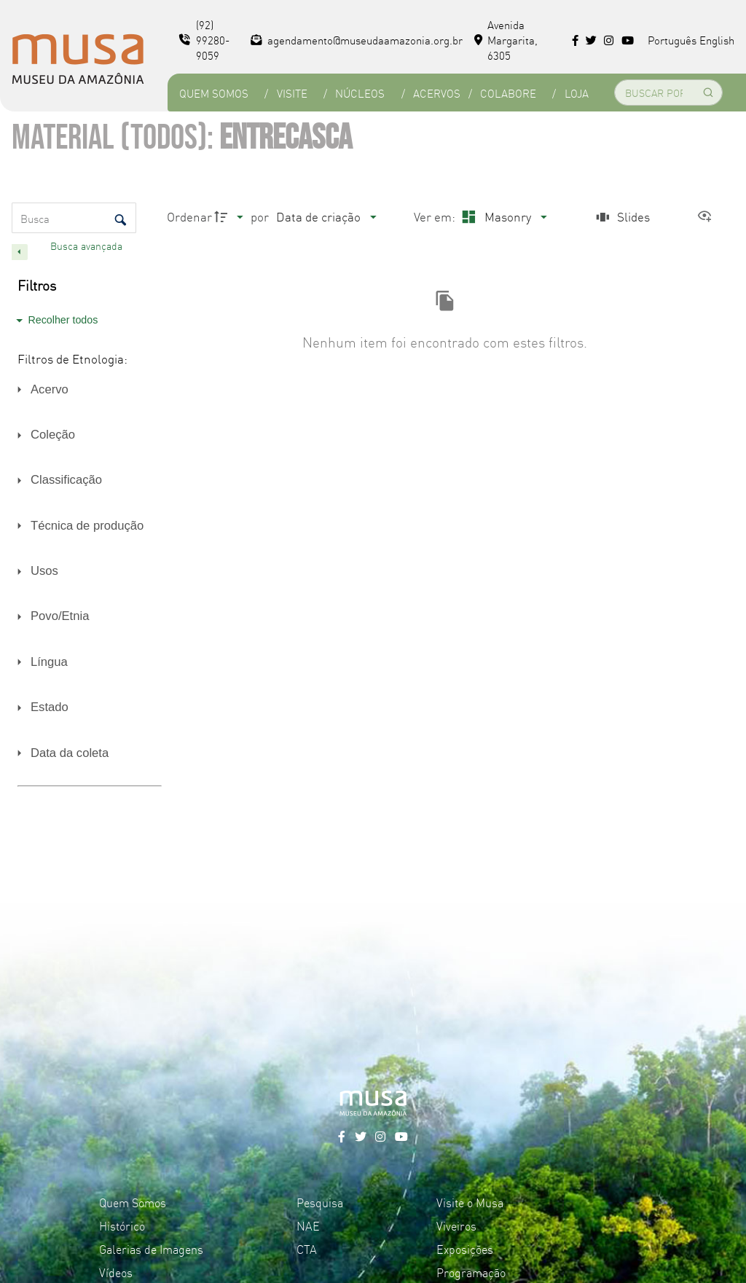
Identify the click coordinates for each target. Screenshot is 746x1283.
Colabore (508, 93)
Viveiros (456, 1225)
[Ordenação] (325, 216)
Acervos (436, 93)
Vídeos (116, 1272)
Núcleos (360, 93)
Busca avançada (87, 245)
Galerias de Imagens (151, 1249)
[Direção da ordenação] (230, 216)
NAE (308, 1225)
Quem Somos (213, 93)
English (716, 39)
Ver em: (436, 216)
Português (672, 39)
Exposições (464, 1249)
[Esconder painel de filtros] (20, 252)
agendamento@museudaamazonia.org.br (357, 39)
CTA (307, 1249)
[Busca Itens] (74, 218)
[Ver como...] (708, 216)
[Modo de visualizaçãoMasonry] (502, 216)
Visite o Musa (469, 1202)
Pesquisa (320, 1202)
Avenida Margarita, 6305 (506, 40)
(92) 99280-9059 (204, 40)
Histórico (122, 1225)
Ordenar (189, 216)
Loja (577, 93)
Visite (292, 93)
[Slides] (621, 216)
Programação (471, 1272)
